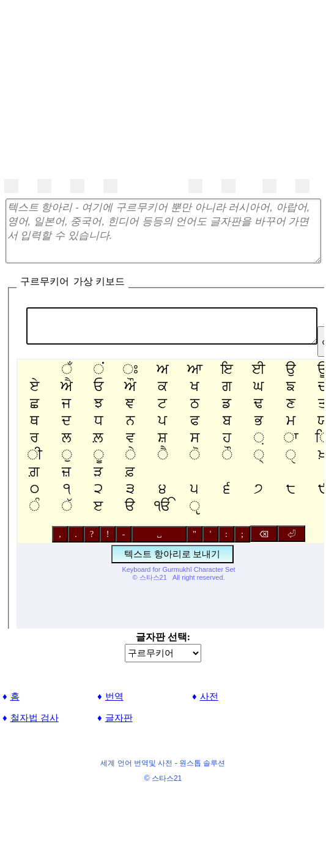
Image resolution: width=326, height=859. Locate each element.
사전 (209, 696)
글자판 (119, 717)
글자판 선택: (163, 637)
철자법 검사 (34, 717)
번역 (114, 696)
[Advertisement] (163, 85)
